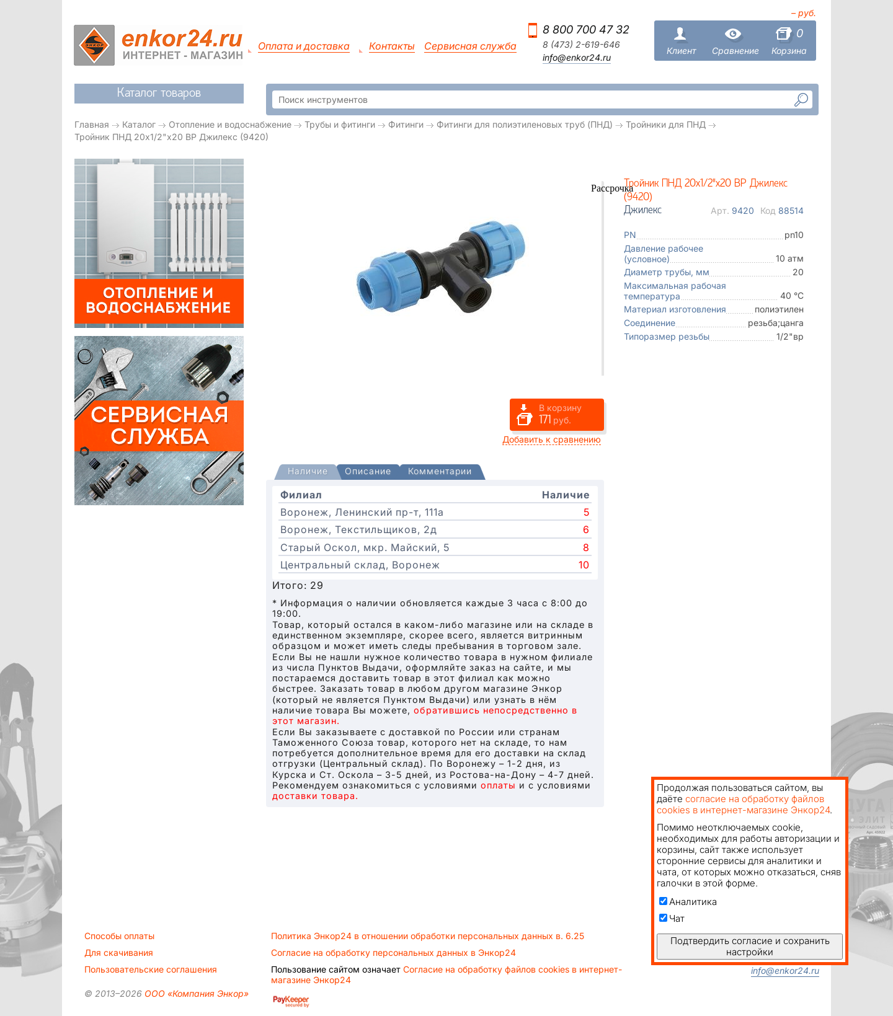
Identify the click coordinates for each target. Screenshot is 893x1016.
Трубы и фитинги (339, 124)
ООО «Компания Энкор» (195, 993)
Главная (91, 124)
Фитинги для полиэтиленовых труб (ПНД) (525, 124)
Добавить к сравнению (551, 439)
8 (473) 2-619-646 (581, 45)
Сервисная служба (470, 46)
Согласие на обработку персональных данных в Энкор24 (393, 953)
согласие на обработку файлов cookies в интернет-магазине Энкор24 (743, 804)
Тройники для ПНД (666, 124)
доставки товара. (315, 795)
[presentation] (308, 472)
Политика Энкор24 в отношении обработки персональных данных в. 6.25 (427, 936)
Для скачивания (118, 953)
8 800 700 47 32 (586, 29)
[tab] (308, 472)
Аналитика (688, 902)
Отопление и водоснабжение (230, 124)
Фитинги (406, 124)
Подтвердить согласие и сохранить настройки (750, 946)
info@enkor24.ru (577, 58)
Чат (672, 918)
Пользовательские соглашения (150, 969)
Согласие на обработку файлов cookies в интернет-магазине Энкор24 (446, 974)
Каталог (139, 124)
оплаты (498, 785)
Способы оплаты (119, 936)
